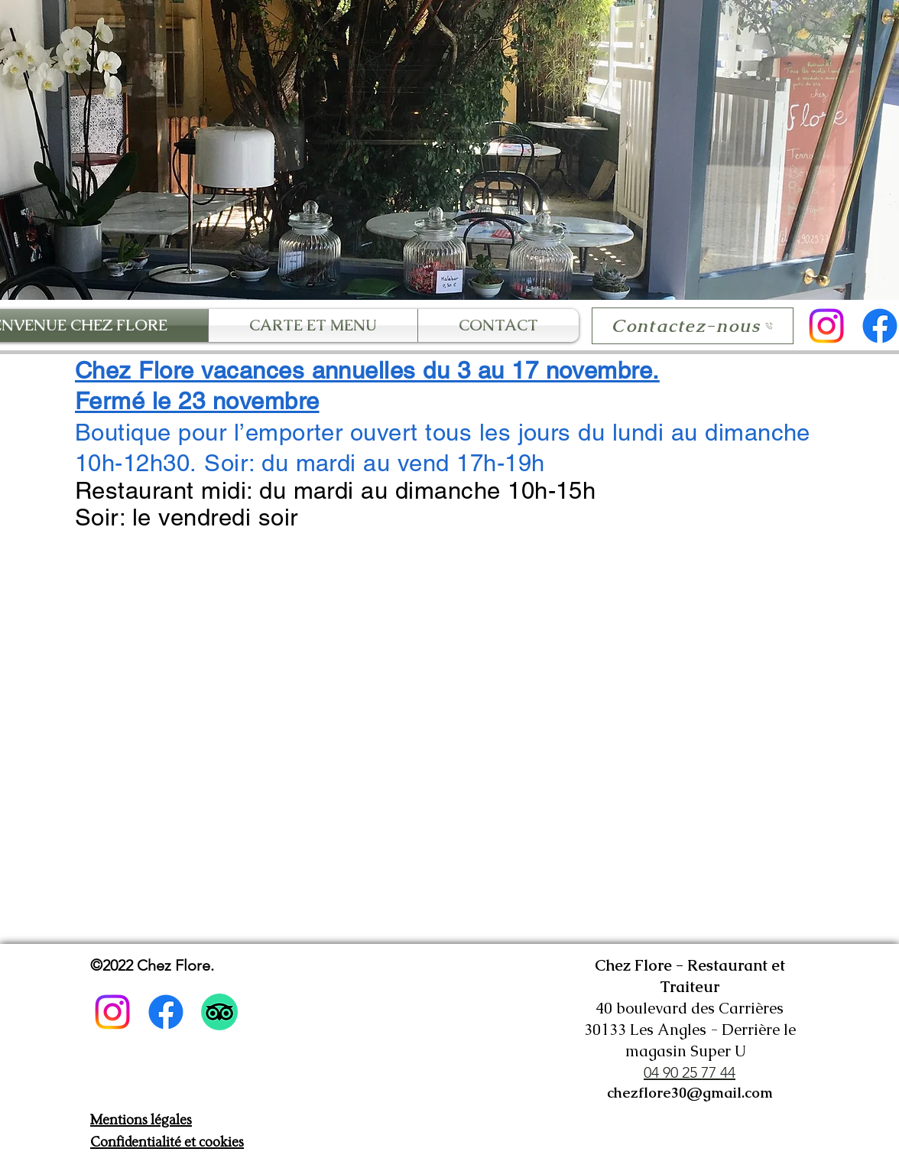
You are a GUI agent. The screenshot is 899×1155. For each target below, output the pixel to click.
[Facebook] (166, 1012)
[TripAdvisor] (219, 1012)
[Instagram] (826, 326)
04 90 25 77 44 (689, 1072)
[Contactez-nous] (693, 325)
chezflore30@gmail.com (690, 1092)
